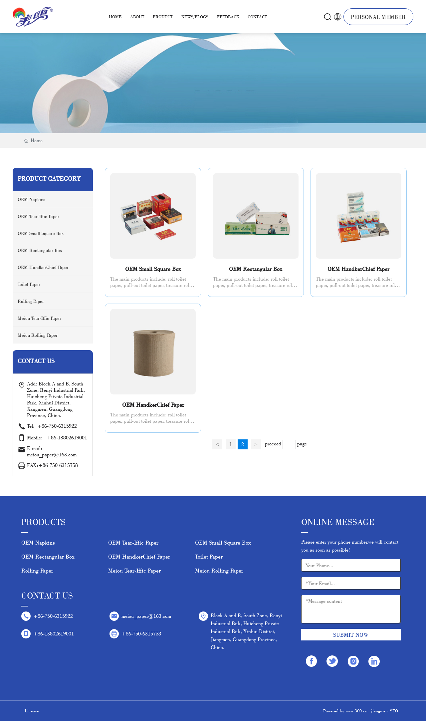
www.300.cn (356, 710)
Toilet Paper (209, 556)
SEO (394, 710)
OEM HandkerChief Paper (358, 268)
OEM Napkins (38, 542)
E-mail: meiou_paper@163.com (52, 451)
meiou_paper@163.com (146, 616)
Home (115, 16)
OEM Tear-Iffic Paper (133, 542)
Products (43, 521)
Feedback (228, 16)
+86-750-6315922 (60, 426)
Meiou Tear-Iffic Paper (134, 570)
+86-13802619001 (67, 437)
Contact (257, 16)
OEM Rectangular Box (255, 268)
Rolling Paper (37, 570)
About (137, 16)
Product (163, 16)
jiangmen (379, 710)
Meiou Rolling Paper (219, 570)
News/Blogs (194, 16)
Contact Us (47, 595)
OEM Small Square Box (153, 268)
